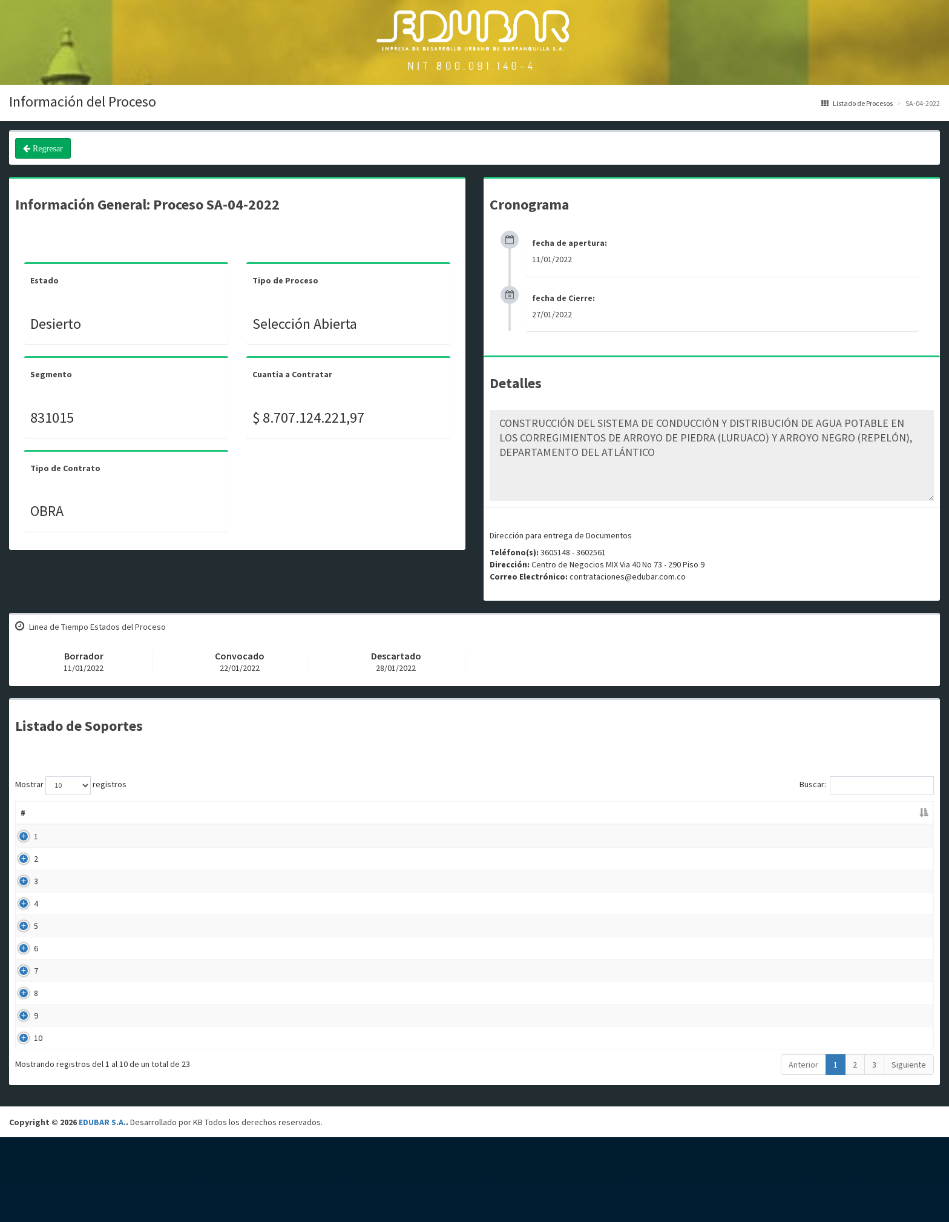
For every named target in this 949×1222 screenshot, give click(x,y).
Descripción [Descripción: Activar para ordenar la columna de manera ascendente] (349, 812)
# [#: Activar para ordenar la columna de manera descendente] (23, 812)
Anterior (803, 1149)
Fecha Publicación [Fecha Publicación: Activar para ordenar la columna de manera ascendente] (636, 812)
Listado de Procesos (857, 103)
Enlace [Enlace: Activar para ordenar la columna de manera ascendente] (837, 812)
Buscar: (867, 785)
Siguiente (909, 1149)
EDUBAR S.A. (102, 1206)
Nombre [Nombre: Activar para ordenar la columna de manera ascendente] (66, 812)
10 (25, 1114)
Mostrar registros (70, 785)
